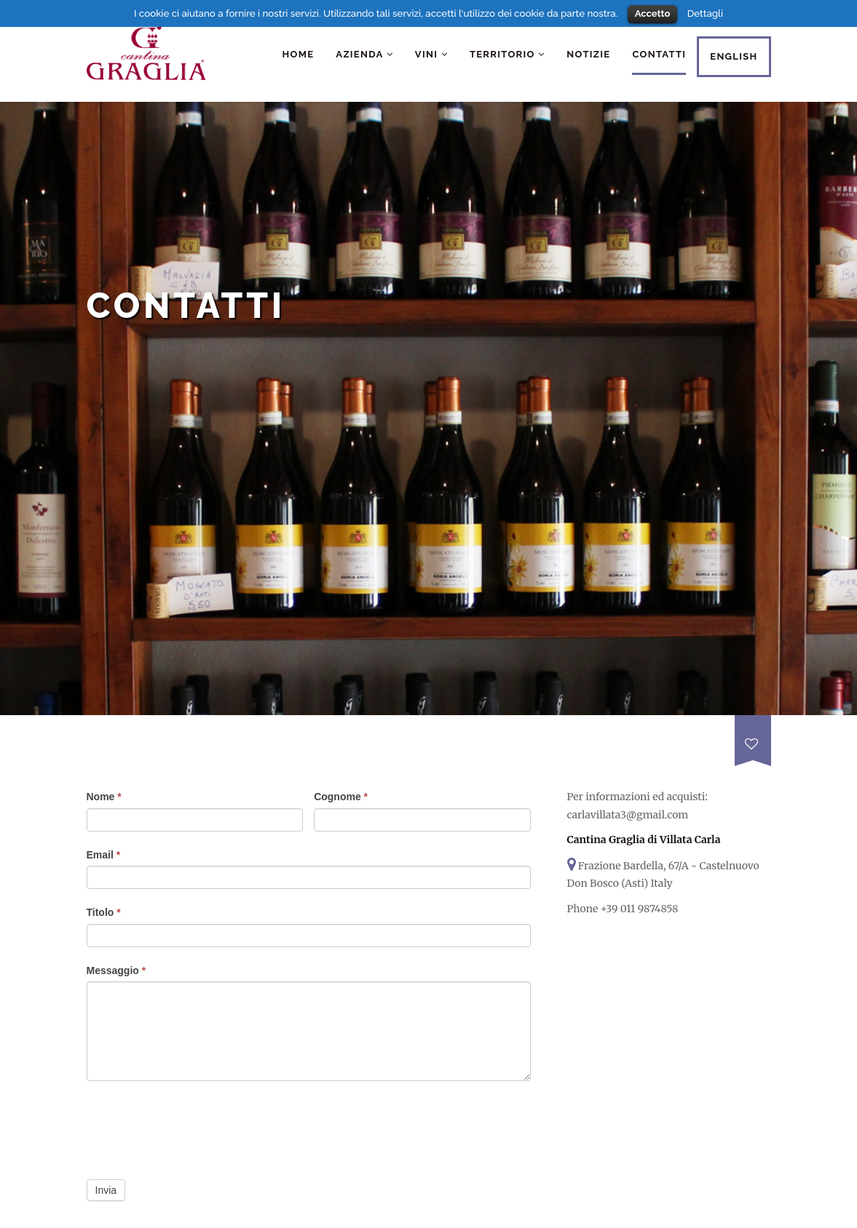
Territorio (507, 54)
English (733, 56)
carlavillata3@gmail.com (628, 814)
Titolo (104, 912)
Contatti (659, 54)
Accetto (653, 13)
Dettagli (705, 13)
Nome (104, 796)
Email (104, 855)
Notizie (588, 54)
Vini (431, 54)
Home (299, 54)
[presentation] (197, 1129)
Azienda (364, 54)
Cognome (341, 796)
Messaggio (116, 970)
